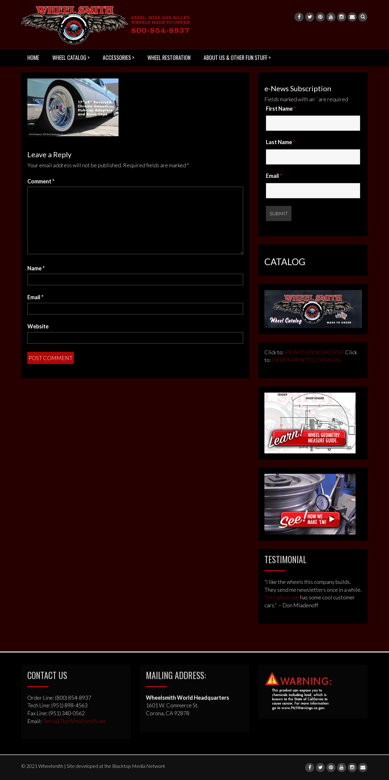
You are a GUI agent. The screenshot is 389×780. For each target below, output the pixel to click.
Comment (40, 181)
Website (38, 326)
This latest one (281, 597)
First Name (281, 109)
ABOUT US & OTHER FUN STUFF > (237, 57)
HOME (33, 57)
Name (36, 268)
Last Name (280, 142)
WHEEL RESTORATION (169, 57)
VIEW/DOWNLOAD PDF (314, 352)
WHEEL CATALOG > (71, 57)
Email (35, 297)
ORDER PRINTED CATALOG (306, 359)
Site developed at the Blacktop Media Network (116, 766)
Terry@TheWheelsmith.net (74, 721)
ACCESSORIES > (118, 57)
